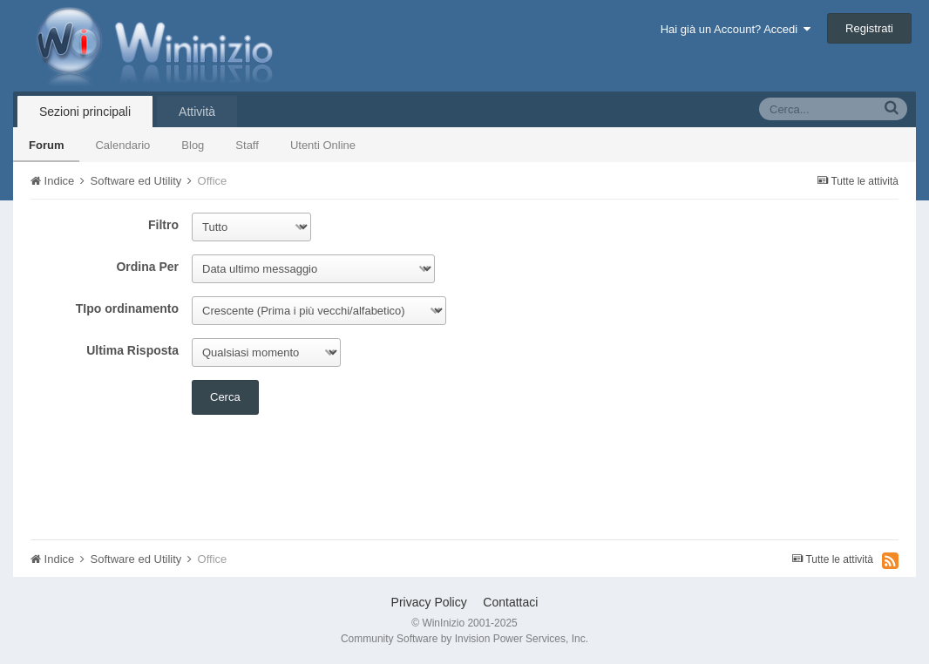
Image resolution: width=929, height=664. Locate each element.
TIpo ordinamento (127, 308)
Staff (247, 145)
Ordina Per (147, 267)
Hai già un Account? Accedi (736, 29)
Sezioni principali (85, 112)
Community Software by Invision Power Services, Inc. (464, 639)
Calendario (122, 145)
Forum (46, 145)
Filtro (163, 225)
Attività (197, 112)
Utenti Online (323, 145)
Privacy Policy (429, 602)
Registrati (869, 28)
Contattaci (510, 602)
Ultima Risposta (132, 350)
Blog (192, 145)
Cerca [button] (225, 396)
